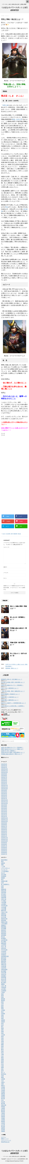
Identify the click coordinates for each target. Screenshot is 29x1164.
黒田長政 (3, 920)
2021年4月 (4, 811)
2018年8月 (4, 852)
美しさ (3, 1072)
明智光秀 (3, 891)
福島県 (3, 1093)
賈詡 (2, 995)
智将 (2, 887)
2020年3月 (4, 832)
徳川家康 (3, 959)
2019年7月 (4, 846)
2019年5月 (4, 849)
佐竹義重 (3, 928)
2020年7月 (4, 826)
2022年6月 (4, 792)
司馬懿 (3, 1013)
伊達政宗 (3, 954)
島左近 (19, 533)
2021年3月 (4, 813)
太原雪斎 (3, 945)
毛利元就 (3, 981)
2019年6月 (4, 847)
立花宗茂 (3, 953)
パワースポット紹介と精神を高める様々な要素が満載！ (14, 1156)
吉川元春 (3, 917)
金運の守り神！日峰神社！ (8, 750)
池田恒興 (3, 897)
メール (5, 572)
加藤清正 (3, 913)
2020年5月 (4, 829)
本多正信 (3, 974)
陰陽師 (3, 878)
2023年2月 (4, 783)
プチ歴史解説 (5, 871)
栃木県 (3, 1098)
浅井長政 (3, 892)
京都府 (3, 1118)
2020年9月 (4, 823)
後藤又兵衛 (4, 922)
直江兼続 (3, 941)
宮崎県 (3, 1131)
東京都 (3, 1103)
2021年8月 (4, 806)
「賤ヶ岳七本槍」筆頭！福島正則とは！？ (13, 691)
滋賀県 (3, 1116)
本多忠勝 (3, 972)
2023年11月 (4, 770)
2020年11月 (4, 819)
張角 (2, 1038)
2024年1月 (4, 767)
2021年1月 (4, 816)
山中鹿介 (3, 989)
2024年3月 (4, 764)
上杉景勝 (3, 902)
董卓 (2, 1049)
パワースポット (5, 868)
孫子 (2, 879)
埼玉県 (3, 1101)
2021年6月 (4, 808)
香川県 (3, 1126)
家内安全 (3, 1074)
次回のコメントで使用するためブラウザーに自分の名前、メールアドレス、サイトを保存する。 (14, 587)
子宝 (2, 1080)
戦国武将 (15, 533)
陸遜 (2, 1059)
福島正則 (3, 964)
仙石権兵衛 (4, 940)
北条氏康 (3, 966)
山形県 (3, 1090)
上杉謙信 (3, 904)
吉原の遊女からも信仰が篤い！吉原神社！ (13, 706)
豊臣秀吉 (3, 963)
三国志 (3, 992)
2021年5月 (4, 810)
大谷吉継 (3, 907)
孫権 (2, 1031)
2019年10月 (4, 841)
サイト (5, 578)
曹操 (2, 1028)
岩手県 (3, 1088)
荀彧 (2, 1016)
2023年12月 (4, 769)
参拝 (2, 1070)
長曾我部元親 (5, 956)
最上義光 (3, 982)
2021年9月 (4, 805)
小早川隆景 (4, 923)
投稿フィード (5, 1138)
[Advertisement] (14, 456)
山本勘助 (3, 990)
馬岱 (2, 1052)
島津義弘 (3, 938)
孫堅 (2, 1030)
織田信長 (3, 910)
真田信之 (3, 930)
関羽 (2, 1002)
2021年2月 (4, 814)
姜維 (2, 1008)
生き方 (4, 533)
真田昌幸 (3, 931)
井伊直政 (3, 895)
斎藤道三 (3, 925)
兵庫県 (3, 1119)
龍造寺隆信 (4, 860)
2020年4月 (4, 831)
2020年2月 (4, 834)
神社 (2, 1069)
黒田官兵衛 (4, 918)
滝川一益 (3, 946)
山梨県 (3, 1108)
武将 (12, 533)
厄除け (3, 1082)
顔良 (2, 1005)
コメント (6, 547)
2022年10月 (4, 788)
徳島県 (3, 863)
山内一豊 (3, 985)
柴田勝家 (3, 935)
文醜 (2, 1054)
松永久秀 (3, 979)
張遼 (2, 1043)
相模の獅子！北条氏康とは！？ (9, 697)
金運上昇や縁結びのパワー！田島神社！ (12, 685)
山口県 (3, 1124)
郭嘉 (2, 997)
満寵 (2, 864)
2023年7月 (4, 777)
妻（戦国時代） (5, 884)
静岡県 (3, 1106)
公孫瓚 (3, 1010)
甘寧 (2, 1003)
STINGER (21, 1161)
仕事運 (3, 1079)
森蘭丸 (3, 984)
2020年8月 (4, 824)
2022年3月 (4, 795)
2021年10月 (4, 803)
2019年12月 (4, 837)
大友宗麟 (3, 909)
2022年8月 (4, 790)
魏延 (2, 1007)
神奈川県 (3, 1105)
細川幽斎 (3, 971)
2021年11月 (4, 801)
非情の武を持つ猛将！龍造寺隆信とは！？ (13, 752)
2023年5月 (4, 778)
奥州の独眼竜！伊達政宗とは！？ (10, 694)
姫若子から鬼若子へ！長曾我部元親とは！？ (13, 703)
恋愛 (2, 1084)
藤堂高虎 (3, 958)
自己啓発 (8, 533)
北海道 (3, 1087)
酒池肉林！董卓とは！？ (11, 668)
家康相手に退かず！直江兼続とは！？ (11, 679)
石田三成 (5, 105)
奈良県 (3, 1115)
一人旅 (3, 866)
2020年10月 (4, 821)
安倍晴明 (3, 876)
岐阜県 (3, 1110)
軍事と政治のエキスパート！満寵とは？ (12, 749)
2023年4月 (4, 780)
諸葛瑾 (3, 1020)
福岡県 (3, 1128)
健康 (2, 1077)
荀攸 (2, 1018)
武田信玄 (3, 948)
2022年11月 (4, 787)
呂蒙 (2, 1066)
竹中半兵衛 (4, 949)
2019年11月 (4, 839)
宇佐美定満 (4, 905)
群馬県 (3, 1097)
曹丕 (2, 861)
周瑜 (2, 1015)
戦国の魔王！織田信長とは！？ (9, 700)
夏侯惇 (3, 1000)
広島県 (3, 1123)
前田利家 (3, 977)
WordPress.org (5, 1142)
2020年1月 (4, 836)
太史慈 (3, 1034)
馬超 (2, 1051)
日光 (2, 1100)
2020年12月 (4, 818)
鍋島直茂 (3, 943)
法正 (2, 1056)
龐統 (2, 1057)
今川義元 (3, 900)
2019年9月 (4, 842)
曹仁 (2, 1026)
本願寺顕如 (4, 969)
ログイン (3, 1137)
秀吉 (6, 207)
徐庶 (2, 1025)
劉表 (2, 1062)
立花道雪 (3, 951)
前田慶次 (3, 976)
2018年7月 (4, 854)
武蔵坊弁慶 (4, 881)
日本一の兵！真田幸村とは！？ (9, 688)
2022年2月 (4, 796)
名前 (5, 567)
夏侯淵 (3, 998)
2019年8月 (4, 844)
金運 (2, 1075)
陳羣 (2, 1044)
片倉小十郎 (4, 912)
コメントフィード (6, 1140)
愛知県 (3, 1111)
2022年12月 (4, 785)
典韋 (2, 1046)
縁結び (3, 1085)
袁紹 (2, 994)
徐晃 (2, 1023)
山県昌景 (3, 987)
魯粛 (2, 1067)
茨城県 (3, 1095)
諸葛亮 (3, 1021)
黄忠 (2, 1012)
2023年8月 (4, 775)
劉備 (2, 1061)
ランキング (4, 869)
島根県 (3, 1121)
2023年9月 (4, 774)
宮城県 (3, 1092)
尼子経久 (3, 894)
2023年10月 (4, 772)
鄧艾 (2, 1048)
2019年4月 (4, 850)
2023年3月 (4, 782)
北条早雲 (3, 967)
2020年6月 (4, 828)
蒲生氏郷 (3, 915)
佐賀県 (3, 1129)
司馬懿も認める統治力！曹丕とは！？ (11, 754)
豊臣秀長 (3, 961)
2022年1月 (4, 798)
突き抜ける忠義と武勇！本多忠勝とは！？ (13, 682)
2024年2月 (4, 765)
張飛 (2, 1041)
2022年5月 (4, 793)
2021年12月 (4, 800)
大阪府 (3, 1113)
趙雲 (2, 1036)
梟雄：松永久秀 (17, 119)
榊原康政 (3, 927)
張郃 (2, 1039)
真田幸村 (3, 933)
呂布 (2, 1064)
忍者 (2, 882)
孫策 (2, 1033)
